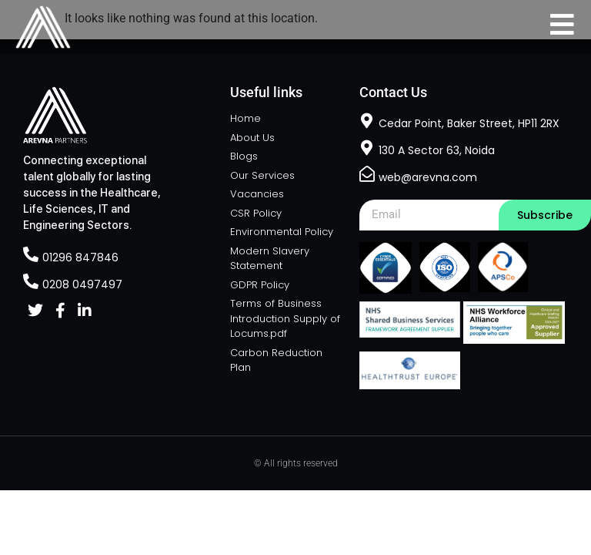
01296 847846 (80, 257)
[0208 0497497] (30, 281)
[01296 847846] (30, 254)
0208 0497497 (82, 284)
